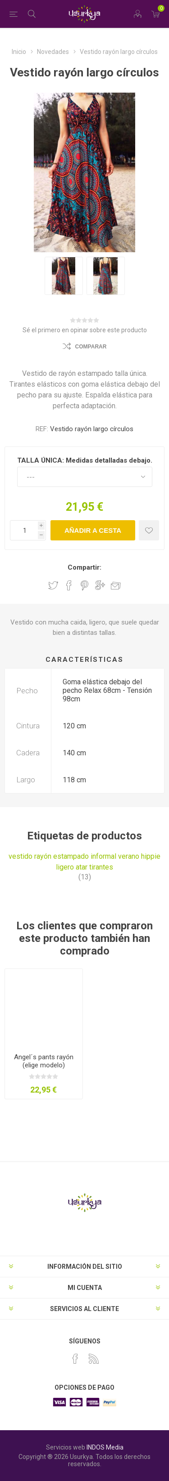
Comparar (91, 346)
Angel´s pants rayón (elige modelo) (43, 1061)
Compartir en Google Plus (100, 585)
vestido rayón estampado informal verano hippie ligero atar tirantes (84, 861)
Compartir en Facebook (69, 585)
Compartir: (84, 567)
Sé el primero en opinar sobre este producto (85, 330)
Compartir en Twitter (53, 585)
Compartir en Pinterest (84, 585)
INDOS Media (105, 1447)
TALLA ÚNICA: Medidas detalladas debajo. (84, 460)
